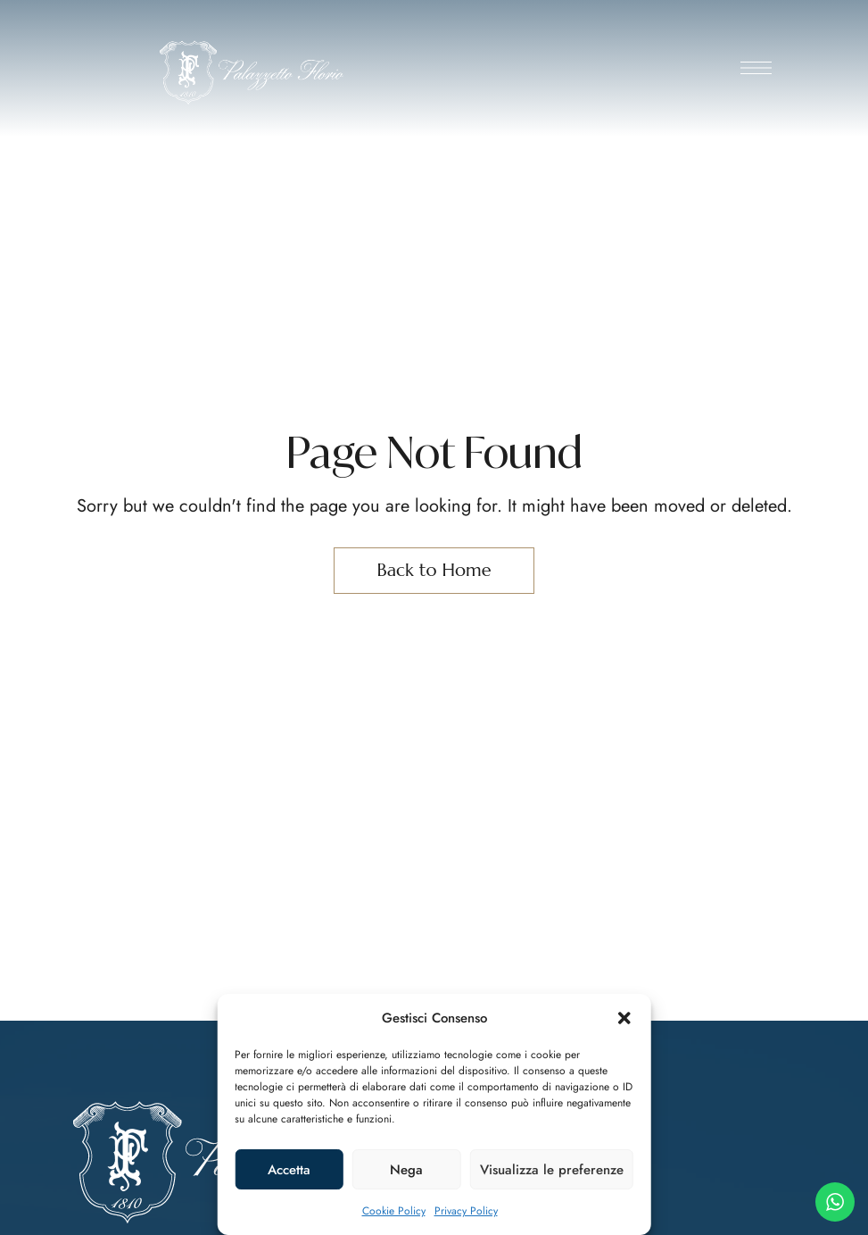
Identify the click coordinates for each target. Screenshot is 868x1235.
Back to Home (433, 570)
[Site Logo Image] (251, 73)
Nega (406, 1170)
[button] (624, 1018)
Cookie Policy (394, 1211)
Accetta (289, 1170)
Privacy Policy (466, 1211)
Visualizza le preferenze (552, 1170)
